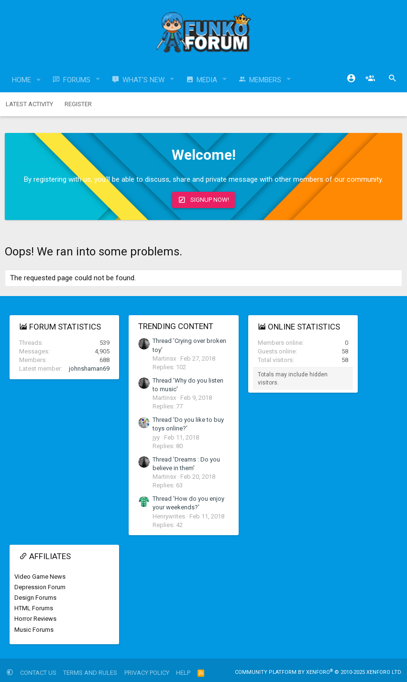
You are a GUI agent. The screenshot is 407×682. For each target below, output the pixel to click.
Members (265, 80)
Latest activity (29, 104)
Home (21, 80)
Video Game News (40, 576)
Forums (76, 80)
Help (183, 672)
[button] (38, 80)
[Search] (392, 78)
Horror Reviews (35, 618)
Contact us (38, 672)
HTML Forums (33, 608)
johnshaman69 (89, 368)
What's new (143, 80)
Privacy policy (146, 672)
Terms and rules (90, 672)
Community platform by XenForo (318, 672)
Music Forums (34, 629)
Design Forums (35, 597)
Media (207, 80)
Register (78, 104)
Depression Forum (40, 587)
